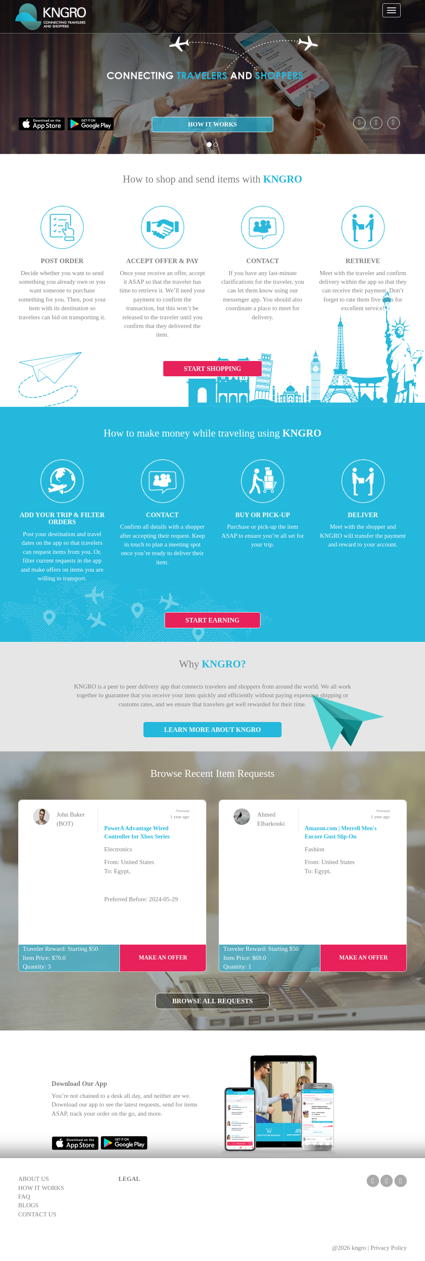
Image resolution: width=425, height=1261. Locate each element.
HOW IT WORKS (212, 124)
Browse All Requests (212, 1001)
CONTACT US (37, 1214)
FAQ (24, 1196)
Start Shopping (212, 368)
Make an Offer (162, 958)
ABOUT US (33, 1179)
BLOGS (28, 1205)
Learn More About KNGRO (212, 729)
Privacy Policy (388, 1247)
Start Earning (213, 620)
